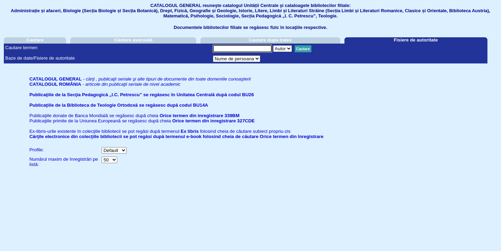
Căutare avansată (133, 40)
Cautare (35, 40)
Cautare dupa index (270, 40)
